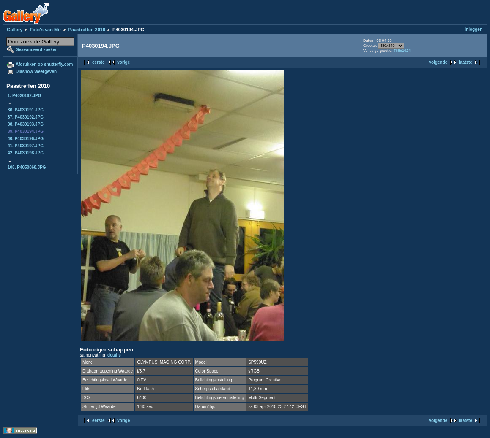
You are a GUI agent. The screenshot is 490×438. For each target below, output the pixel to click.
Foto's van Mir (45, 29)
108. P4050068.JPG (27, 167)
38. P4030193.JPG (26, 124)
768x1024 (402, 51)
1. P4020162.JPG (24, 95)
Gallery (14, 29)
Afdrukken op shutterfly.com (44, 64)
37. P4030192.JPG (26, 117)
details (114, 355)
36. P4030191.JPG (26, 110)
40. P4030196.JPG (26, 138)
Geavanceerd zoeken (37, 49)
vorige (123, 62)
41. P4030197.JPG (26, 145)
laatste (465, 62)
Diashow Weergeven (36, 71)
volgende (438, 62)
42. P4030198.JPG (26, 153)
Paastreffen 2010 (86, 29)
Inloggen (473, 29)
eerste (98, 62)
